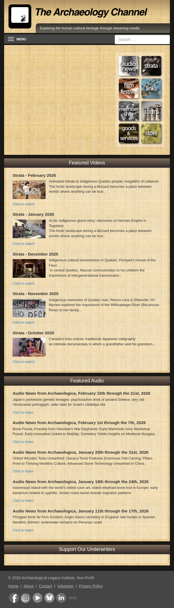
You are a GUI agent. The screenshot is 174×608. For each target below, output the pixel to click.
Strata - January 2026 (33, 214)
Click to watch (24, 204)
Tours (151, 111)
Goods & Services (129, 133)
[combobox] (142, 39)
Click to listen (23, 412)
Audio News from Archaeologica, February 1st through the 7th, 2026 (79, 422)
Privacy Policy (91, 586)
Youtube (38, 598)
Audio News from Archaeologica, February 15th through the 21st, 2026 (81, 393)
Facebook (14, 598)
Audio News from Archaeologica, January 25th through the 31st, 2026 (80, 452)
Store (151, 133)
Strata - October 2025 (33, 332)
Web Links (151, 88)
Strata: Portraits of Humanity (151, 66)
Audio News (129, 66)
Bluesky (49, 598)
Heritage (73, 598)
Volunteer (65, 586)
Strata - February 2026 (34, 175)
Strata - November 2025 (35, 293)
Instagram (26, 598)
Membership (129, 111)
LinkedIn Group (61, 598)
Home (13, 586)
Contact (45, 586)
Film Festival (129, 88)
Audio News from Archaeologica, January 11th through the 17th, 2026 (80, 511)
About (29, 586)
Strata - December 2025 (35, 254)
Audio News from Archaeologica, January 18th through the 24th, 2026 (80, 481)
